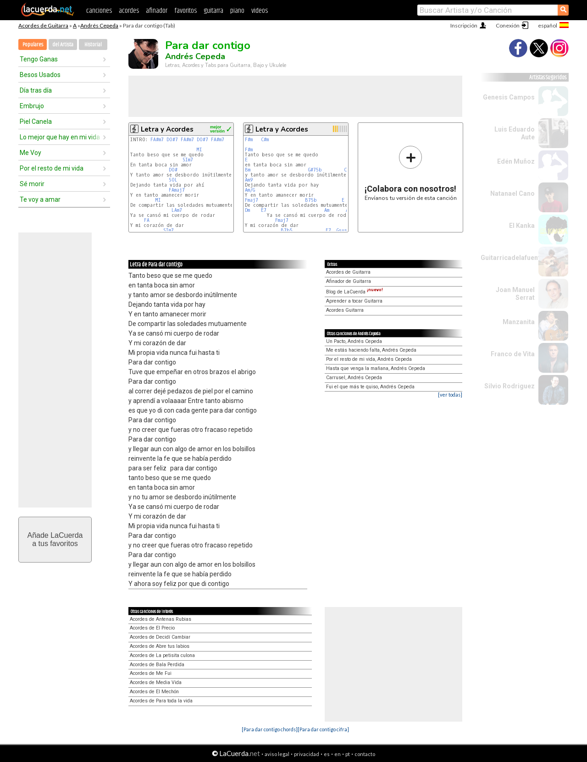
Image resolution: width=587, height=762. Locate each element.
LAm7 (177, 210)
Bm (247, 170)
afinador (156, 11)
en (337, 754)
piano (237, 11)
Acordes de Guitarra (43, 25)
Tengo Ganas (39, 59)
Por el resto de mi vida (51, 168)
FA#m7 (157, 140)
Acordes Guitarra (345, 310)
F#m (249, 140)
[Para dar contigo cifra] (323, 729)
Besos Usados (40, 74)
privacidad (306, 754)
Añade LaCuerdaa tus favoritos (55, 539)
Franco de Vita (513, 354)
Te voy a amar (40, 199)
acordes (129, 11)
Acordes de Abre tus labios (159, 646)
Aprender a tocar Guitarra (354, 301)
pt (347, 754)
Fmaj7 (251, 200)
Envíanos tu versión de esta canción (411, 173)
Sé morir (32, 184)
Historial (93, 44)
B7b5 (287, 230)
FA (147, 220)
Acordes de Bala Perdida (157, 665)
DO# (173, 170)
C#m (265, 140)
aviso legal (277, 754)
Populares (32, 44)
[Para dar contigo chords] (270, 729)
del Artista (62, 44)
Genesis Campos (509, 97)
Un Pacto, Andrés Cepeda (354, 341)
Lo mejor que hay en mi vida (60, 137)
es (327, 754)
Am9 (249, 180)
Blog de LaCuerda (354, 292)
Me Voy (30, 152)
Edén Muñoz (516, 161)
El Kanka (522, 225)
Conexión (508, 25)
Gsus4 (343, 230)
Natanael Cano (512, 193)
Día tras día (36, 90)
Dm (247, 210)
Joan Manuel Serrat (515, 293)
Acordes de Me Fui (151, 673)
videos (259, 11)
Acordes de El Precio (152, 628)
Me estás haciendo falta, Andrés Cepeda (371, 350)
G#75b (315, 170)
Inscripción (463, 25)
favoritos (185, 11)
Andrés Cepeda (99, 25)
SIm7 (188, 160)
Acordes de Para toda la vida (161, 701)
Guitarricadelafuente (512, 257)
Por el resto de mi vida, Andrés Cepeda (369, 359)
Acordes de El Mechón (154, 692)
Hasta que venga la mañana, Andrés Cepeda (375, 368)
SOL (173, 180)
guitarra (213, 11)
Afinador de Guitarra (348, 281)
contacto (364, 754)
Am (326, 210)
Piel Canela (36, 121)
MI (199, 150)
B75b (311, 200)
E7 (263, 210)
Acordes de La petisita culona (162, 655)
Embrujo (32, 106)
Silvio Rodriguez (509, 386)
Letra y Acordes (167, 129)
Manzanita (519, 322)
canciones (99, 11)
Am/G (250, 190)
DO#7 (172, 140)
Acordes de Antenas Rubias (160, 619)
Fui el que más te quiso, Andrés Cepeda (370, 387)
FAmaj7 (177, 190)
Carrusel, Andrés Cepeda (354, 378)
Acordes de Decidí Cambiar (160, 637)
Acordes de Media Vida (156, 682)
